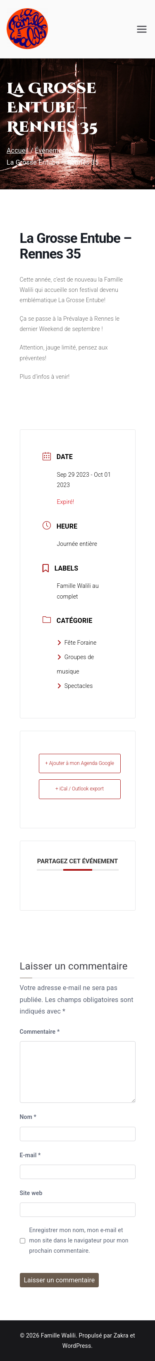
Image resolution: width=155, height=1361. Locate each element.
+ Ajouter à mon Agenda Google (79, 763)
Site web (31, 1193)
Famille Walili (58, 1335)
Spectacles (75, 686)
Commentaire (40, 1031)
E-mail (30, 1155)
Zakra (121, 1335)
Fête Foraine (77, 642)
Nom (28, 1117)
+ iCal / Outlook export (79, 789)
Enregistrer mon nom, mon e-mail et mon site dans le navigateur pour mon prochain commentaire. (79, 1240)
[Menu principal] (141, 29)
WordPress (76, 1345)
